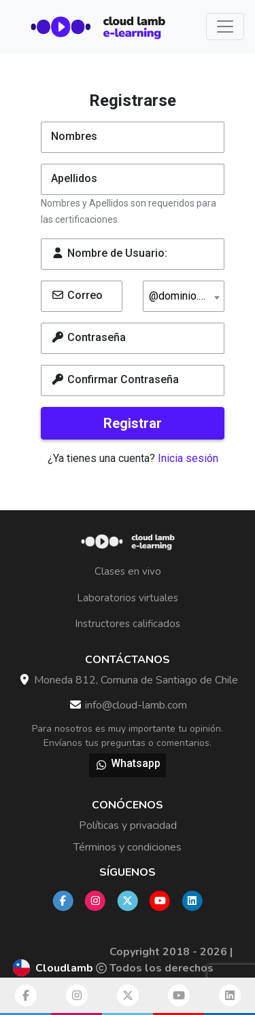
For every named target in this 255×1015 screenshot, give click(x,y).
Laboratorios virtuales (127, 598)
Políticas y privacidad (128, 825)
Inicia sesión (188, 458)
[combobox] (183, 296)
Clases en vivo (128, 571)
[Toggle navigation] (225, 26)
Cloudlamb (64, 968)
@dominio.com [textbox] (184, 296)
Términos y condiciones (127, 847)
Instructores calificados (127, 623)
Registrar (132, 423)
